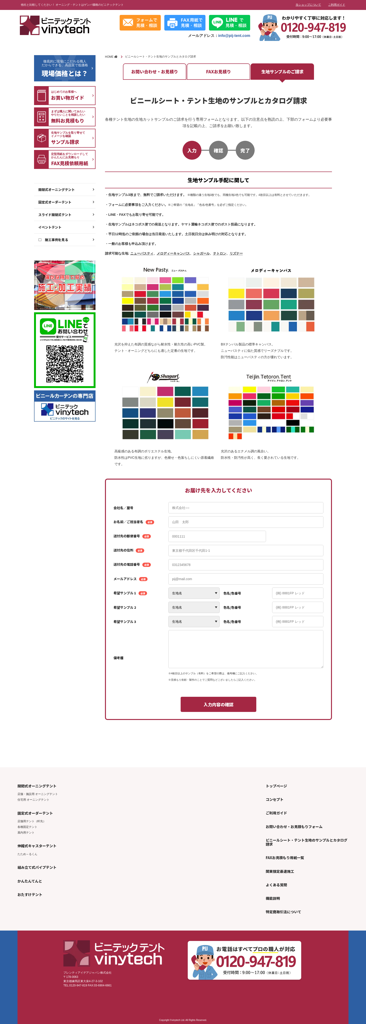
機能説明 (273, 898)
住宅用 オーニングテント (33, 799)
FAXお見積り (218, 71)
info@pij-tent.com (234, 36)
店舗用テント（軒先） (31, 821)
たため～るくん (27, 854)
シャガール (201, 253)
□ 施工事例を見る (53, 239)
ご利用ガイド (336, 4)
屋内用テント (26, 832)
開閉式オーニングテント (56, 189)
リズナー (236, 253)
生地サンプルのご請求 (282, 71)
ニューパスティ (141, 253)
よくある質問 (276, 884)
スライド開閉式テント (54, 214)
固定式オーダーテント (54, 202)
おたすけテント (29, 894)
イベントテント (49, 227)
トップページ (276, 785)
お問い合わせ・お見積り (154, 71)
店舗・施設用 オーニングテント (37, 794)
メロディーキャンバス (173, 253)
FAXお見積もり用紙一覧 (285, 857)
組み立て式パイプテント (37, 867)
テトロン (219, 253)
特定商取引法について (283, 911)
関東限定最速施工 (280, 871)
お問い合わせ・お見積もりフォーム (294, 826)
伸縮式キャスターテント (37, 845)
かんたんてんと (29, 880)
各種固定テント (27, 827)
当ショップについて (308, 4)
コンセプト (274, 799)
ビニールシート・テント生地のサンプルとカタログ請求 (306, 842)
